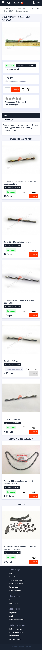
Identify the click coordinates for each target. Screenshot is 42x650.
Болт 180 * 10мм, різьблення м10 (17, 242)
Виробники (13, 613)
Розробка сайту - (21, 647)
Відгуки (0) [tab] (8, 120)
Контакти (13, 600)
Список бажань (15, 636)
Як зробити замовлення (18, 577)
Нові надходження (16, 620)
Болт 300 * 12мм (11, 361)
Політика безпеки (16, 584)
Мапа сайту (13, 603)
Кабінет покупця (15, 629)
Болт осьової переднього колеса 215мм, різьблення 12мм (20, 182)
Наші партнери (15, 590)
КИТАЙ (16, 69)
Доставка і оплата (16, 580)
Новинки (21, 504)
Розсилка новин (15, 639)
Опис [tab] (5, 115)
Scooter (21, 3)
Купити (16, 89)
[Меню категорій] (3, 2)
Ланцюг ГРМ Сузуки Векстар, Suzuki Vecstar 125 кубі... (18, 482)
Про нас (12, 573)
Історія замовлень (16, 632)
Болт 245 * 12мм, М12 (13, 419)
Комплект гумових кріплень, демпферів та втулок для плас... (20, 547)
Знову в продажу (21, 438)
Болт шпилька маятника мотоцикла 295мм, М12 (19, 301)
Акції (11, 616)
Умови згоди (14, 587)
